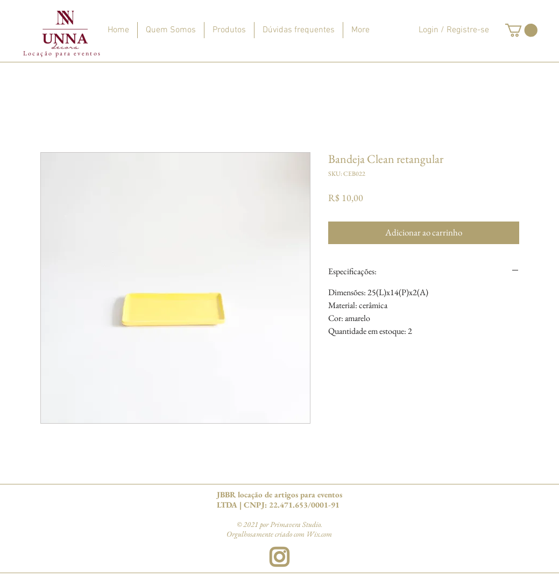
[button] (521, 30)
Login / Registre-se (454, 30)
